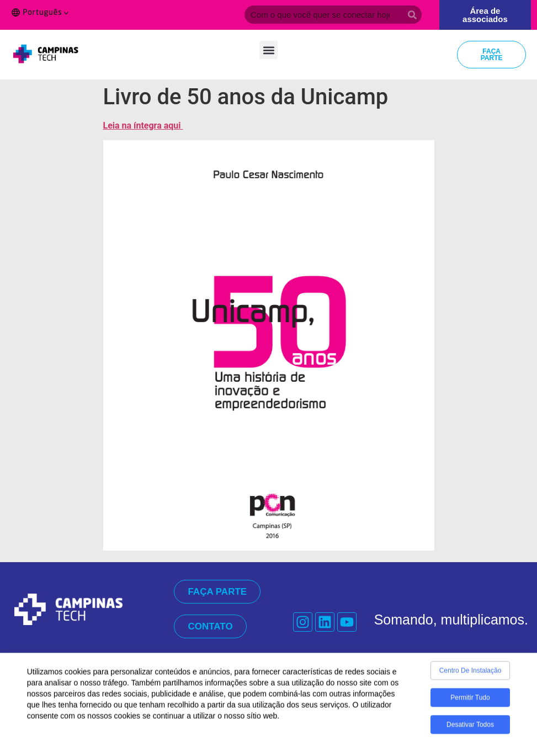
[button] (268, 50)
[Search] (412, 15)
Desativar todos (470, 728)
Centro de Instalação (470, 673)
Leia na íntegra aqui (143, 125)
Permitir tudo (470, 700)
